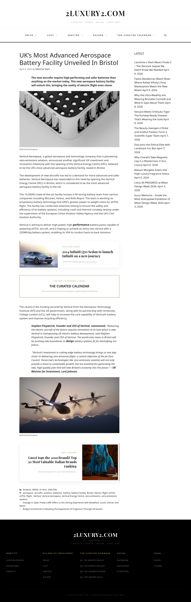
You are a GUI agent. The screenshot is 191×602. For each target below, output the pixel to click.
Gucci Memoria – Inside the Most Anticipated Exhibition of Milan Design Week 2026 (152, 199)
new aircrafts (51, 175)
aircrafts (38, 492)
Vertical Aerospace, (30, 156)
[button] (36, 35)
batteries (57, 492)
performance (81, 224)
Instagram (123, 566)
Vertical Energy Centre (73, 496)
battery (66, 492)
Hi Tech (43, 489)
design (70, 341)
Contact (11, 571)
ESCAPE (101, 35)
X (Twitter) (123, 571)
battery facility (78, 492)
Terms (157, 560)
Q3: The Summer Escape (93, 571)
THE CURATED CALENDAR (137, 35)
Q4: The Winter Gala (91, 577)
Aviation (27, 489)
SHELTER (77, 35)
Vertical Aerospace (51, 496)
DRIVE (32, 35)
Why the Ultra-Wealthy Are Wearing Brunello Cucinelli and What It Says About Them (152, 98)
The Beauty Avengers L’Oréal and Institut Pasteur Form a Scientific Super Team (151, 131)
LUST (53, 35)
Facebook (122, 560)
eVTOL (112, 492)
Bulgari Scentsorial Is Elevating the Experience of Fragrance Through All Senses (63, 508)
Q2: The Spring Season (92, 566)
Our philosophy (15, 560)
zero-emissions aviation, (33, 160)
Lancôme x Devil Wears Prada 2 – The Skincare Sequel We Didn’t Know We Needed (152, 66)
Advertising (12, 566)
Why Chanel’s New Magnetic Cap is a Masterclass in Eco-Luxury (151, 161)
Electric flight (101, 492)
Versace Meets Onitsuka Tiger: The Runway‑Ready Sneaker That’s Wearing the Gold (152, 115)
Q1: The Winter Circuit (92, 560)
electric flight (88, 85)
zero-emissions (92, 496)
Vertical (37, 496)
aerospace (28, 492)
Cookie (158, 566)
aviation (48, 492)
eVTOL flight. (25, 496)
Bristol (90, 492)
